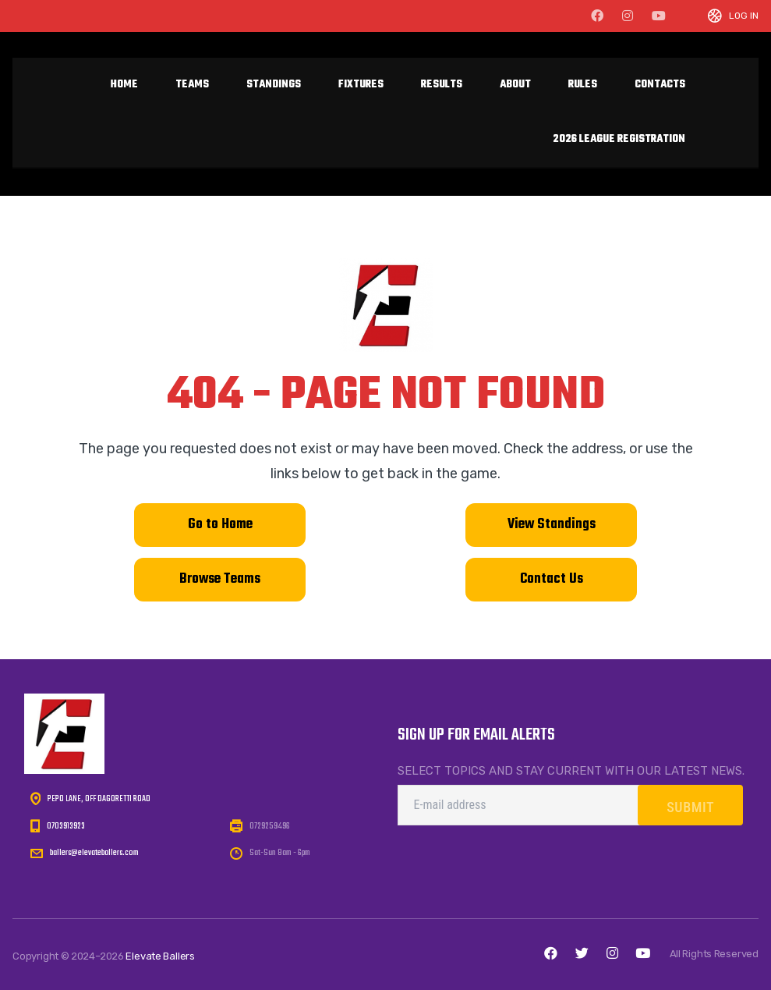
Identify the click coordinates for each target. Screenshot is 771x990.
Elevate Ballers (160, 956)
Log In (744, 16)
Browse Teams (220, 579)
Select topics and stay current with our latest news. (571, 771)
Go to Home (220, 524)
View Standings (551, 524)
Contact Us (551, 579)
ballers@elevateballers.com (94, 853)
